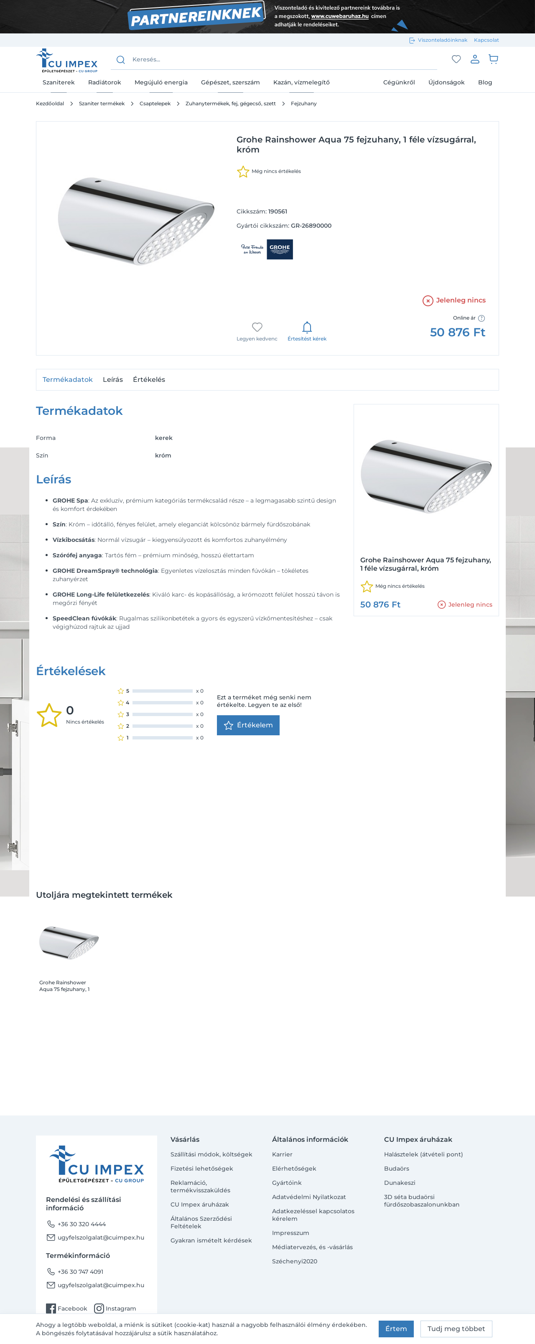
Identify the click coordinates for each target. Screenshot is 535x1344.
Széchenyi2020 (294, 1261)
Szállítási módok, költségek (211, 1154)
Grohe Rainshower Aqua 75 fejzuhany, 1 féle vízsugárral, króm (65, 986)
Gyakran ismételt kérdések (211, 1240)
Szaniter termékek (102, 103)
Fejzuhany (304, 103)
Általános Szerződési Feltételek (201, 1222)
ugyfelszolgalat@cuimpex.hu (95, 1237)
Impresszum (290, 1233)
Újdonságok (446, 82)
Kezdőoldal (50, 103)
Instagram (115, 1308)
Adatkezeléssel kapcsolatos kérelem (313, 1214)
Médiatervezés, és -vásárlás (312, 1247)
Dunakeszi (399, 1182)
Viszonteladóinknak (442, 40)
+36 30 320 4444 (76, 1224)
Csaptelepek (155, 103)
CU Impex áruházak (200, 1204)
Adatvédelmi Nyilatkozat (309, 1197)
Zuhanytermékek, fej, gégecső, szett (231, 103)
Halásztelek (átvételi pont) (423, 1154)
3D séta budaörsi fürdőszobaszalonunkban (422, 1200)
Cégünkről (399, 82)
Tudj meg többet (456, 1329)
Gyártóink (287, 1182)
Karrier (282, 1154)
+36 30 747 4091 (74, 1272)
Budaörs (396, 1168)
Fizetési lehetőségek (202, 1168)
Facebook (66, 1308)
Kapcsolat (486, 40)
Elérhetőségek (294, 1168)
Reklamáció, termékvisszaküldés (200, 1186)
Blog (485, 82)
